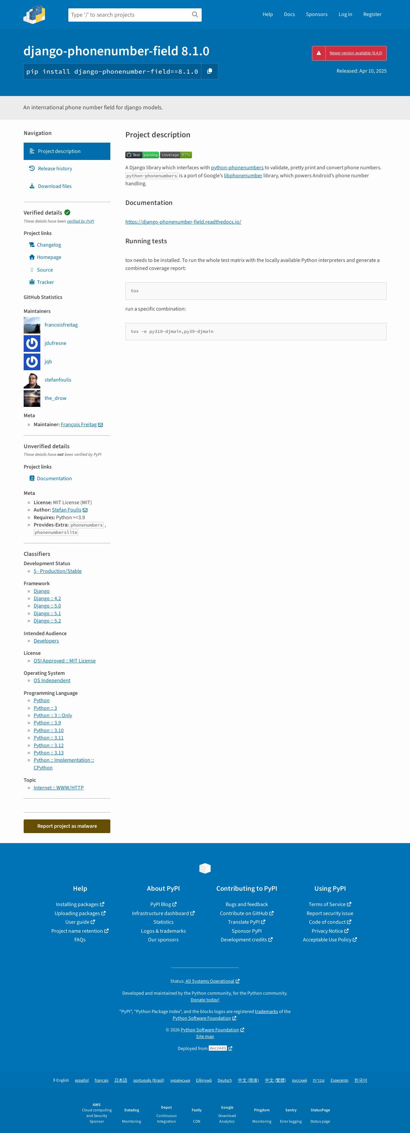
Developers (46, 640)
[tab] (67, 151)
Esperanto (339, 1080)
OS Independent (52, 680)
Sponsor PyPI (247, 931)
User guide (77, 922)
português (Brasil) (148, 1080)
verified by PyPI (80, 221)
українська (180, 1080)
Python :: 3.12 (49, 745)
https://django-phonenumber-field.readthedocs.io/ (183, 222)
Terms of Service (327, 904)
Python (42, 700)
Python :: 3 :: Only (53, 715)
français (101, 1080)
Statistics (163, 922)
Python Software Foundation (202, 1018)
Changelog (45, 245)
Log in (345, 14)
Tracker (41, 282)
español (82, 1080)
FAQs (80, 939)
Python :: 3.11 (49, 737)
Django (42, 591)
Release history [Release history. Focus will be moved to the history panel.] (50, 168)
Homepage (45, 257)
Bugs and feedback (247, 904)
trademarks (266, 1011)
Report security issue (330, 913)
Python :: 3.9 (47, 722)
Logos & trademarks (163, 931)
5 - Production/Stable (58, 571)
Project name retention (77, 931)
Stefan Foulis (66, 510)
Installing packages (77, 904)
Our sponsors (163, 939)
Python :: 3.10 (49, 730)
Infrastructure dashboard (160, 913)
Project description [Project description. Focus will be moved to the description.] (55, 151)
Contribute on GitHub (244, 913)
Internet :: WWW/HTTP (59, 787)
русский (299, 1080)
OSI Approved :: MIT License (65, 660)
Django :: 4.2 (47, 598)
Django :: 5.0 (47, 605)
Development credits (244, 939)
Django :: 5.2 (47, 620)
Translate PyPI (244, 922)
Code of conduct (327, 922)
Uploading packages (77, 913)
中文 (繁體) (275, 1080)
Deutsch (225, 1080)
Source (41, 270)
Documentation (50, 478)
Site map (205, 1036)
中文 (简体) (248, 1080)
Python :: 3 (45, 708)
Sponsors (317, 14)
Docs (289, 14)
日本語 (120, 1080)
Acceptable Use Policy (327, 939)
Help (268, 14)
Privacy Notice (327, 931)
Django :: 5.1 (47, 613)
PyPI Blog (160, 904)
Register (372, 14)
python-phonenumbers (237, 167)
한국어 (360, 1080)
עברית (319, 1080)
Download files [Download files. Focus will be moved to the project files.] (50, 186)
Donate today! (205, 999)
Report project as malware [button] (67, 826)
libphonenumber (243, 175)
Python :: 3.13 (49, 752)
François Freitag (79, 424)
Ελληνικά (204, 1080)
